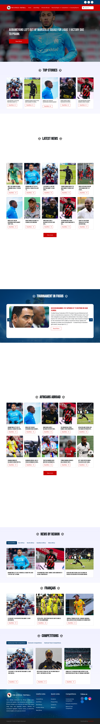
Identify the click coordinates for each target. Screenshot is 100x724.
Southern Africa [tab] (41, 543)
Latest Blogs (36, 8)
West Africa (39, 710)
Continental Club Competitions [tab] (17, 643)
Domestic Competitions (71, 704)
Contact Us (53, 705)
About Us (53, 707)
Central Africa (39, 699)
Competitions (65, 8)
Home (29, 8)
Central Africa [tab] (12, 543)
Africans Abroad (45, 8)
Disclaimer (53, 699)
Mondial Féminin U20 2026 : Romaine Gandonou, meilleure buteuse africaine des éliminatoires (78, 619)
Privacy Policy (54, 702)
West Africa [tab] (51, 543)
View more (50, 235)
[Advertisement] (12, 139)
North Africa (39, 705)
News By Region (55, 8)
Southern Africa (40, 707)
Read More (19, 41)
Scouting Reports (74, 8)
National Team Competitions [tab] (52, 643)
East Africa (38, 702)
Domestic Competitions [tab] (35, 643)
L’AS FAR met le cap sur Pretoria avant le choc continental (19, 619)
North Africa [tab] (30, 543)
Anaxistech (91, 721)
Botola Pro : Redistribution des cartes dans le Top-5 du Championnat (49, 619)
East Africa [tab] (21, 543)
